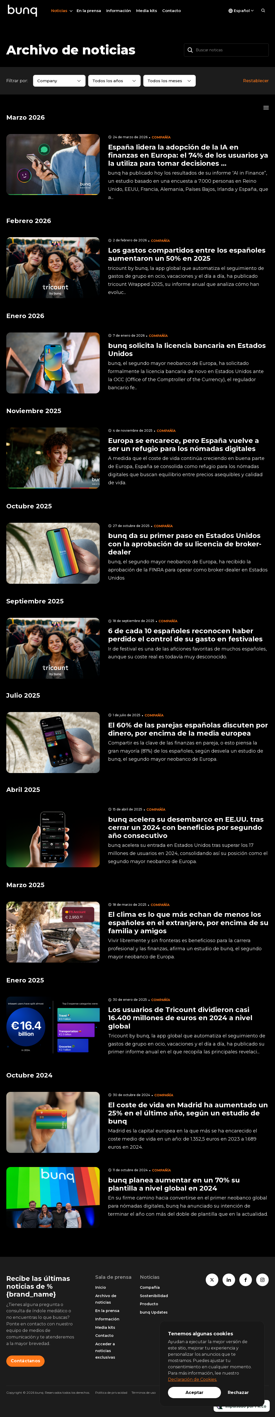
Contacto (171, 10)
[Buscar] (190, 50)
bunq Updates (154, 1312)
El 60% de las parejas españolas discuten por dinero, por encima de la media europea (188, 729)
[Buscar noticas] (226, 50)
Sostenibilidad (154, 1295)
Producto (149, 1304)
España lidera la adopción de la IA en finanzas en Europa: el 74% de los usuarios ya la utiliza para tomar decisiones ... (188, 155)
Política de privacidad (111, 1392)
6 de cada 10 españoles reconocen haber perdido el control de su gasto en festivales (185, 635)
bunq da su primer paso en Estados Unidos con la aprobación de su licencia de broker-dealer (184, 543)
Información (118, 10)
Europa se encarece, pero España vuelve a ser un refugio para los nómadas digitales (183, 444)
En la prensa (89, 10)
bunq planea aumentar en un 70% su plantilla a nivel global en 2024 (174, 1184)
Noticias (59, 10)
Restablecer (256, 80)
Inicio (100, 1287)
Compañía (161, 137)
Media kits (146, 10)
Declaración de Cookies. (192, 1379)
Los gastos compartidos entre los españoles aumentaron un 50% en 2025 (187, 254)
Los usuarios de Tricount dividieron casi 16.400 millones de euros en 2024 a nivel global (180, 1017)
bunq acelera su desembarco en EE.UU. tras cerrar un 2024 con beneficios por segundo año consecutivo (186, 827)
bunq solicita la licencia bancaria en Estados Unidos (187, 349)
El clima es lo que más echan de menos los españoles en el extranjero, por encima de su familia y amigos (188, 922)
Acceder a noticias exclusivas (105, 1351)
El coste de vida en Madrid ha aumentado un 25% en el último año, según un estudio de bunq (188, 1113)
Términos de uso (143, 1392)
